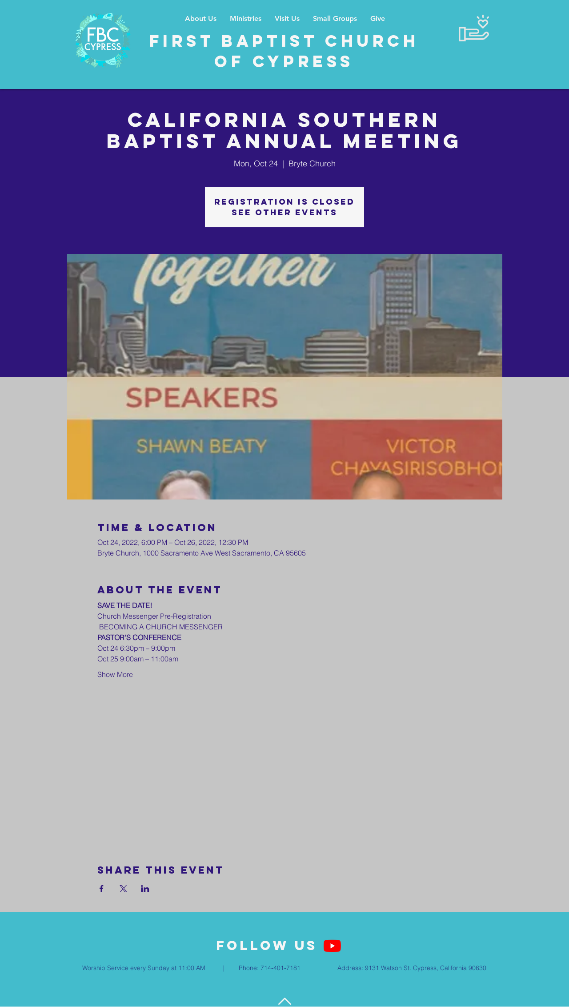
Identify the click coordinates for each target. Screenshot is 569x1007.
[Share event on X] (123, 888)
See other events (284, 212)
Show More (115, 674)
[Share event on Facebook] (101, 888)
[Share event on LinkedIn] (145, 888)
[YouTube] (332, 946)
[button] (245, 18)
